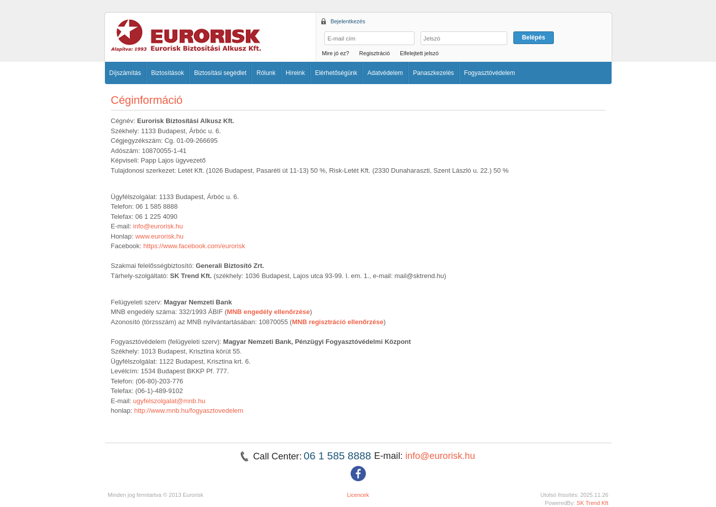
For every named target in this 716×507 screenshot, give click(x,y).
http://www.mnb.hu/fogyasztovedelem (188, 410)
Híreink (295, 72)
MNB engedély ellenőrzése (268, 312)
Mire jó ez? (335, 53)
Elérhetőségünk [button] (336, 72)
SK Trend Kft (593, 503)
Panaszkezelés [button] (433, 72)
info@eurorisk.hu (158, 226)
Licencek (358, 495)
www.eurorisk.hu (159, 236)
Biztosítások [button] (167, 72)
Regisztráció (374, 53)
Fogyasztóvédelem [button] (489, 72)
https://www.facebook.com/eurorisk (194, 246)
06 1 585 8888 (339, 455)
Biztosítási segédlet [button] (220, 72)
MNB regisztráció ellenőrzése (338, 322)
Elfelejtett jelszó (419, 53)
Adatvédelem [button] (385, 72)
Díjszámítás (125, 72)
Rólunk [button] (265, 72)
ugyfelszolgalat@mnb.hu (169, 401)
